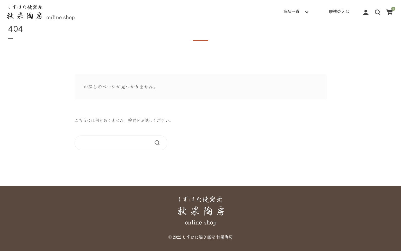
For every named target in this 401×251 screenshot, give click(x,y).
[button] (377, 11)
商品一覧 (291, 11)
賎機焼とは (339, 11)
